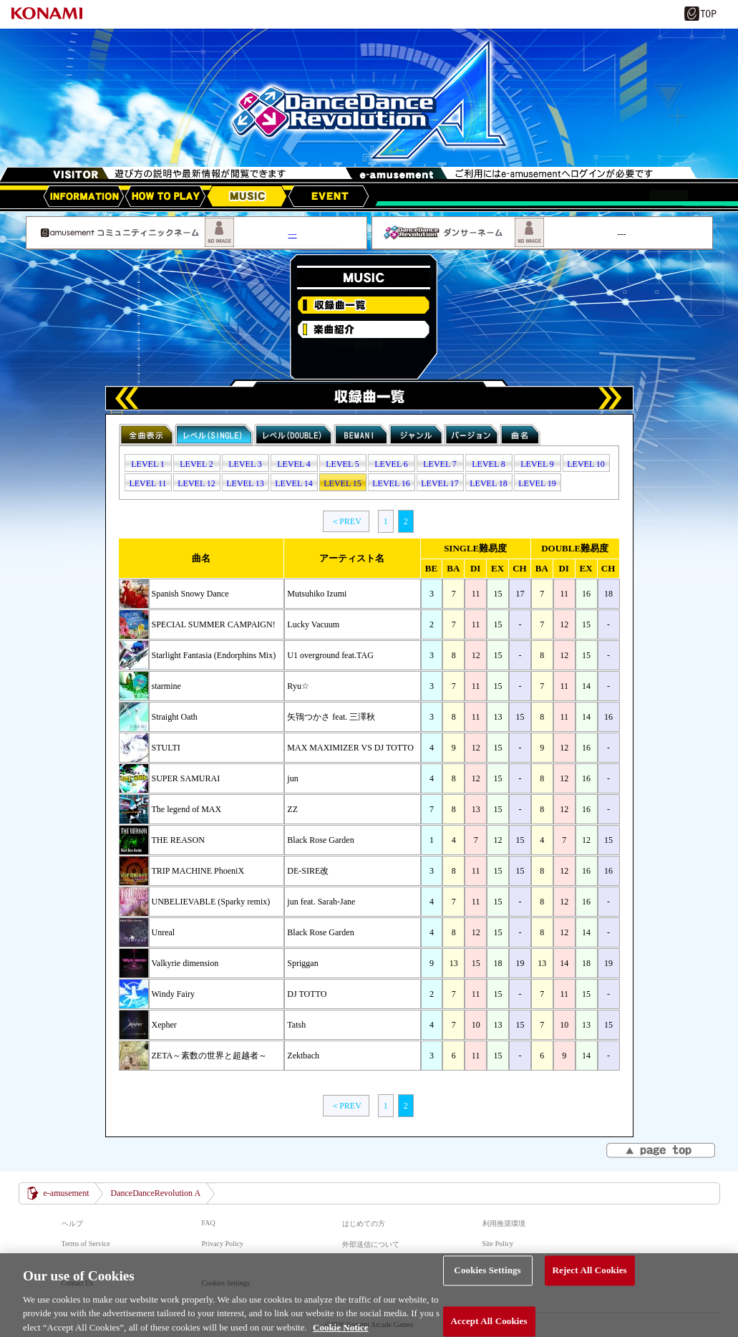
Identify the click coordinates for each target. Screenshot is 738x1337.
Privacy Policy (223, 1243)
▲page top (662, 1151)
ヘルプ (72, 1223)
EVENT (328, 196)
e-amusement (66, 1193)
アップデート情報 (84, 196)
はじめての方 (363, 1223)
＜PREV (346, 521)
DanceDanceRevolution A (155, 1193)
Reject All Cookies (590, 1280)
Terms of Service (86, 1243)
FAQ (208, 1223)
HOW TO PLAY (165, 196)
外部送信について (370, 1244)
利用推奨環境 (503, 1223)
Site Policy (498, 1243)
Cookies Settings (487, 1280)
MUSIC (247, 196)
